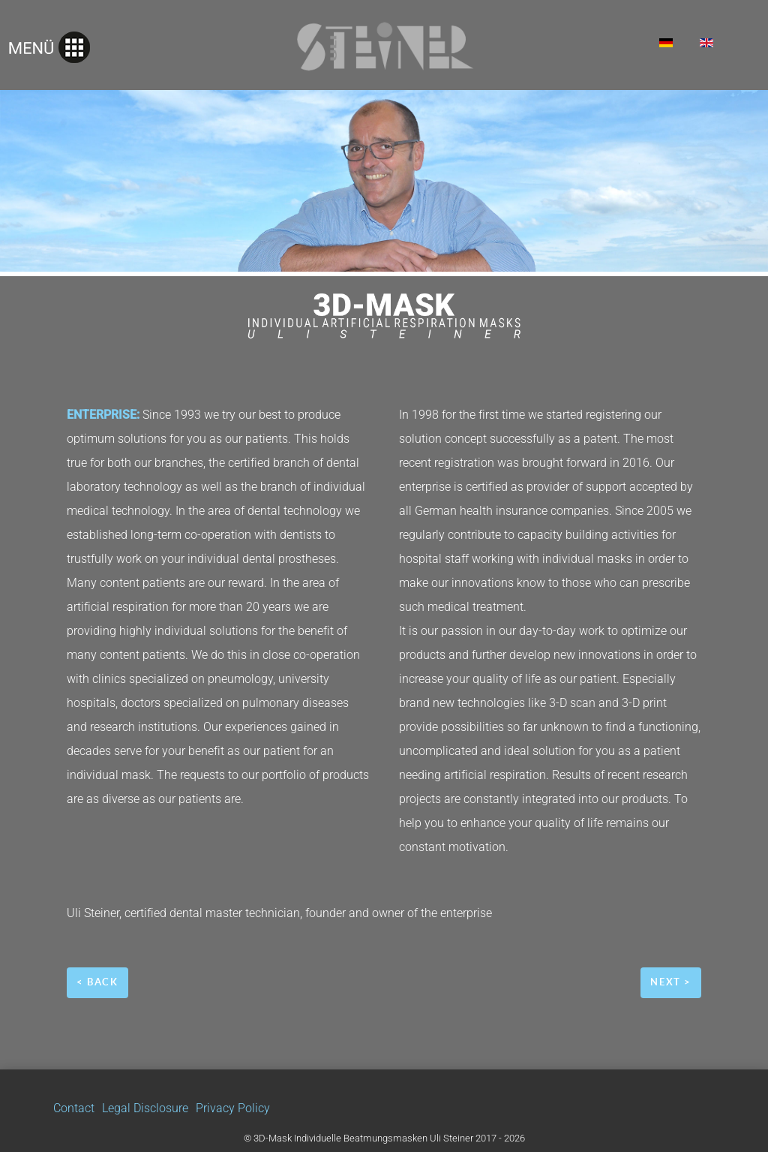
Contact (73, 1108)
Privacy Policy (233, 1108)
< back (97, 982)
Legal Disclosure (145, 1108)
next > (671, 982)
